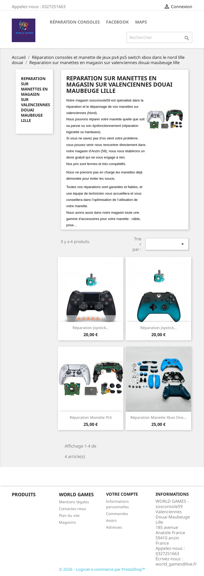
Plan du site (69, 515)
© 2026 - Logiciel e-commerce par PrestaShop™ (102, 569)
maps (141, 22)
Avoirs (111, 520)
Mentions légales (74, 501)
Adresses (114, 527)
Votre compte (122, 494)
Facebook (117, 22)
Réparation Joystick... (91, 327)
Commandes (117, 513)
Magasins (67, 522)
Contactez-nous (72, 508)
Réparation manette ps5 (91, 417)
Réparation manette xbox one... (158, 417)
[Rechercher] (159, 37)
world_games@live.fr (176, 564)
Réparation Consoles (75, 22)
